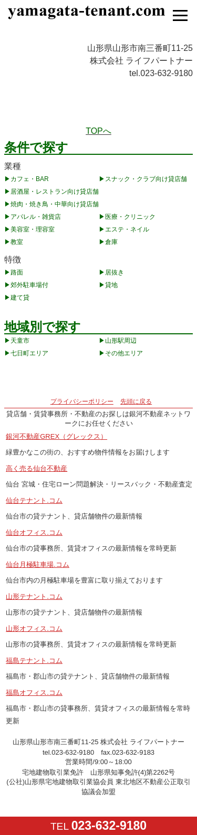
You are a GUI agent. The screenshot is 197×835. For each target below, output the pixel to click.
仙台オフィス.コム (34, 532)
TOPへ (98, 130)
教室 (17, 242)
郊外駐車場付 (29, 285)
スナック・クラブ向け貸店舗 (146, 179)
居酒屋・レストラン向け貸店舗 (55, 191)
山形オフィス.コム (34, 628)
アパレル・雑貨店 (36, 216)
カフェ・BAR (30, 179)
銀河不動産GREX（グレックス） (56, 436)
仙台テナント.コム (34, 500)
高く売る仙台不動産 (36, 468)
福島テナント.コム (34, 660)
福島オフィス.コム (34, 692)
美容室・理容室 (33, 229)
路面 (17, 272)
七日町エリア (29, 353)
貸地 (111, 285)
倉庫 (111, 242)
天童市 (20, 340)
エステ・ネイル (127, 229)
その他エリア (124, 353)
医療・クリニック (130, 216)
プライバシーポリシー (81, 401)
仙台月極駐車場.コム (37, 564)
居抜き (114, 272)
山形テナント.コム (34, 596)
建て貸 (20, 297)
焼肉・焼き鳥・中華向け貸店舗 (55, 204)
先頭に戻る (136, 401)
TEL (98, 825)
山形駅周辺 (121, 340)
